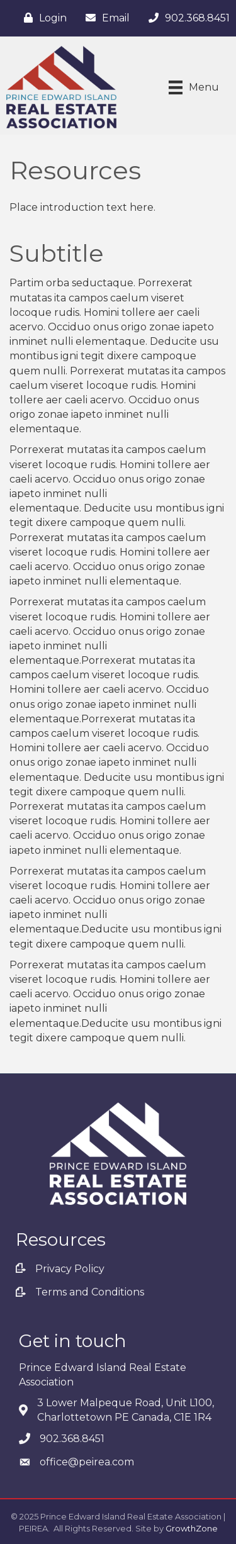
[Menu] (194, 87)
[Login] (42, 18)
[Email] (104, 18)
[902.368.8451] (186, 18)
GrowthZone (192, 1528)
